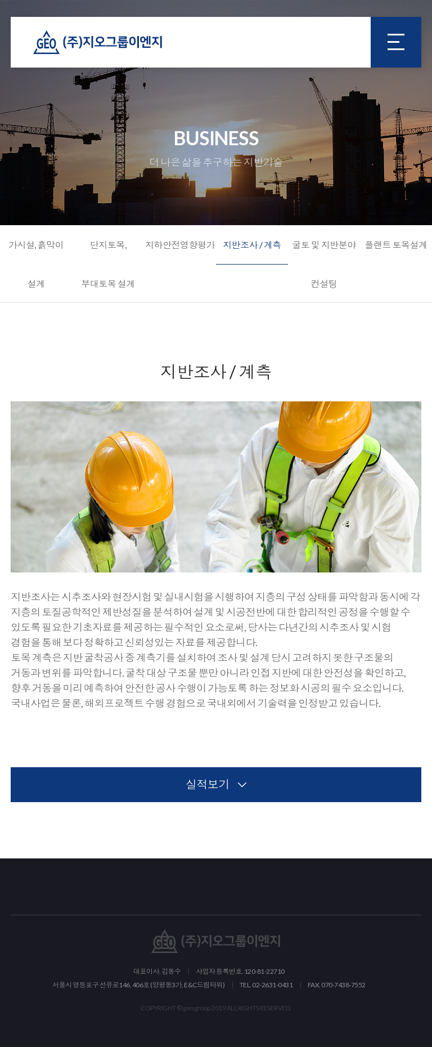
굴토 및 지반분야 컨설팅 (324, 264)
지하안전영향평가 (180, 244)
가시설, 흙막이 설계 (36, 264)
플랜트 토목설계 (395, 244)
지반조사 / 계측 (252, 244)
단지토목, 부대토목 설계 (108, 264)
